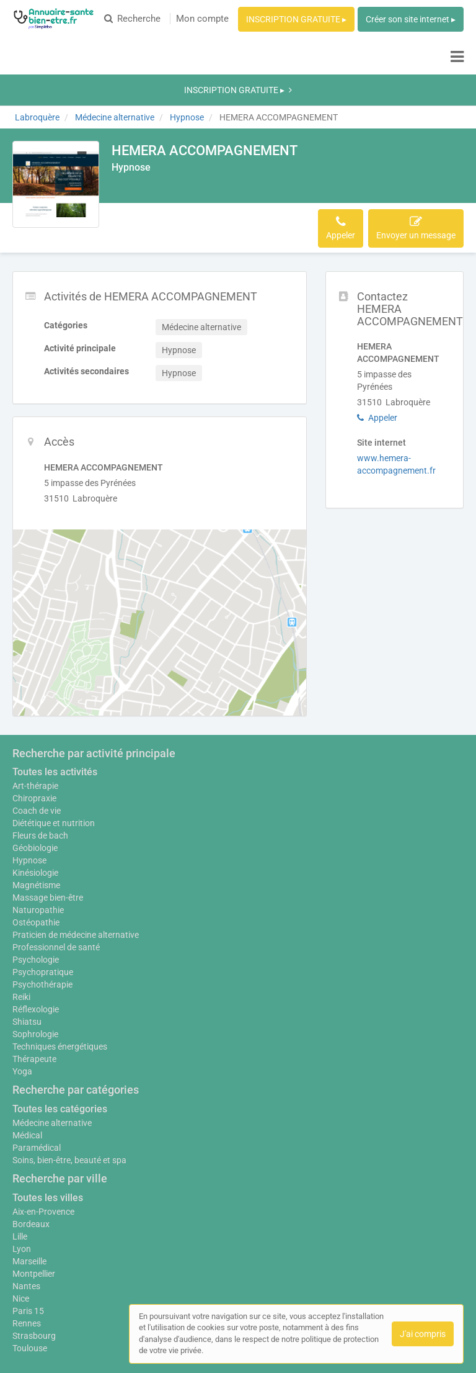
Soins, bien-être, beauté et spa (69, 1086)
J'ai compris (423, 1334)
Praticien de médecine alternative (75, 860)
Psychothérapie (42, 910)
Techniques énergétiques (59, 972)
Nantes (26, 1212)
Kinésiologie (35, 792)
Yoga (22, 997)
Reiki (21, 922)
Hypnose (29, 780)
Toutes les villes (47, 1123)
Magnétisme (36, 804)
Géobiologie (35, 767)
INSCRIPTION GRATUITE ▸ (296, 19)
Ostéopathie (36, 842)
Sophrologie (35, 960)
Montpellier (33, 1199)
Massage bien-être (47, 817)
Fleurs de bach (40, 755)
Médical (27, 1061)
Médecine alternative (52, 1048)
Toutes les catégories (59, 1034)
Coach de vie (36, 730)
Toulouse (29, 1274)
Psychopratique (42, 898)
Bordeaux (31, 1150)
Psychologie (35, 885)
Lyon (21, 1174)
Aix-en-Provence (43, 1137)
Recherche (132, 18)
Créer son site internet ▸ (411, 19)
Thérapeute (34, 984)
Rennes (26, 1249)
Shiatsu (27, 947)
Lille (19, 1162)
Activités (136, 153)
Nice (20, 1224)
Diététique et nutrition (53, 742)
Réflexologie (35, 935)
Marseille (29, 1187)
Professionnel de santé (56, 873)
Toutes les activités (54, 691)
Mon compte (202, 18)
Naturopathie (38, 829)
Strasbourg (34, 1261)
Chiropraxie (34, 718)
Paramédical (36, 1073)
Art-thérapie (35, 705)
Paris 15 (28, 1236)
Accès (180, 153)
